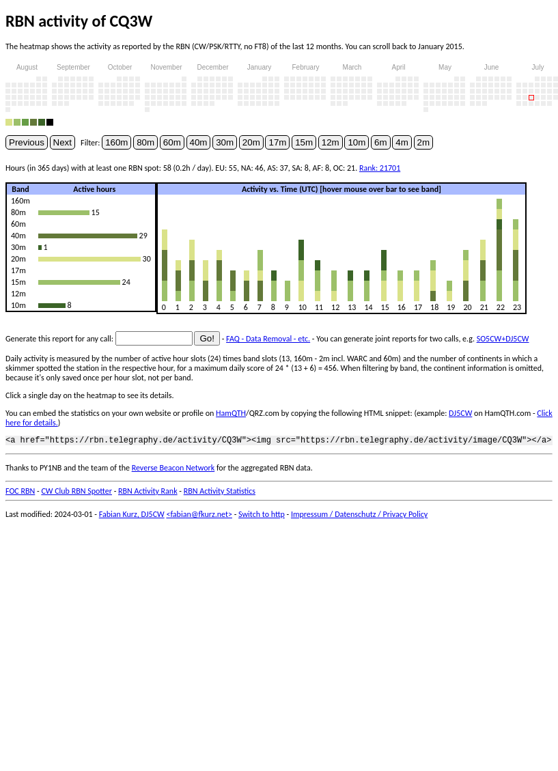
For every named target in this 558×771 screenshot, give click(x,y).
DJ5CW (460, 413)
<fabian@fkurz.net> (199, 516)
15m (304, 142)
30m (225, 142)
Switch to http (261, 516)
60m (172, 142)
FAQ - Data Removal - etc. (268, 339)
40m (199, 142)
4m (401, 142)
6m (380, 142)
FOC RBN (20, 493)
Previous (26, 142)
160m (116, 142)
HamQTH (231, 413)
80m (145, 142)
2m (423, 142)
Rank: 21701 (379, 168)
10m (356, 142)
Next (62, 142)
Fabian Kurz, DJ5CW (132, 516)
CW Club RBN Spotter (76, 493)
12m (330, 142)
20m (251, 142)
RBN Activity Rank (148, 493)
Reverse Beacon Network (173, 470)
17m (277, 142)
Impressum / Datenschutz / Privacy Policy (359, 516)
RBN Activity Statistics (219, 493)
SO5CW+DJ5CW (503, 339)
